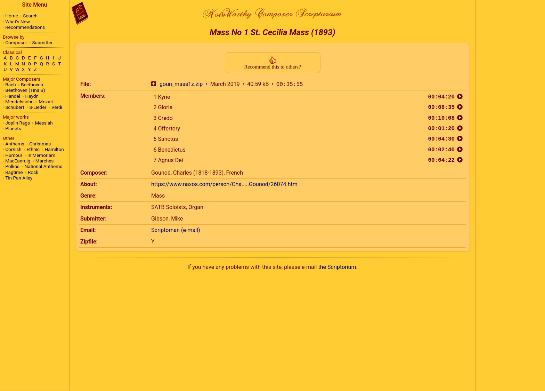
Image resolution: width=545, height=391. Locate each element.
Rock (33, 172)
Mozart (46, 101)
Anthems (14, 143)
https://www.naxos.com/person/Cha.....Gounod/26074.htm (224, 184)
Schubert (14, 107)
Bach (10, 84)
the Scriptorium (337, 267)
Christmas (40, 143)
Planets (13, 128)
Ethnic (33, 149)
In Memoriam (41, 155)
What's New (17, 21)
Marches (44, 160)
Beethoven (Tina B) (25, 90)
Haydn (32, 96)
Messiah (44, 123)
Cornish (13, 149)
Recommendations (25, 27)
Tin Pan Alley (18, 178)
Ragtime (14, 172)
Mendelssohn (19, 101)
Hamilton (54, 149)
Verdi (56, 107)
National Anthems (44, 166)
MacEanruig (17, 160)
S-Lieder (37, 107)
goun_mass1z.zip (181, 84)
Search (30, 15)
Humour (13, 155)
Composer (16, 42)
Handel (12, 96)
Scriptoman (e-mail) (175, 230)
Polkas (12, 166)
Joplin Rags (17, 123)
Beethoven (32, 84)
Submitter (42, 42)
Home (11, 15)
